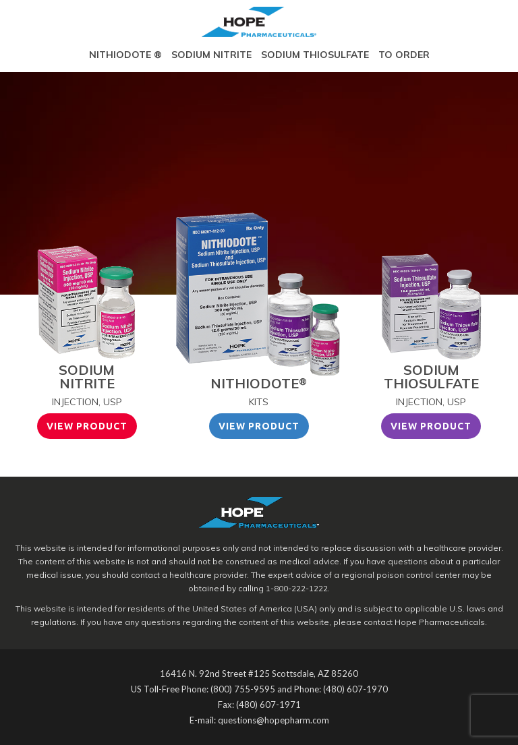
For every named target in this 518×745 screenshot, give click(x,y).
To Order (404, 55)
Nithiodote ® (125, 55)
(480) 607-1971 (268, 704)
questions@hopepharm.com (273, 720)
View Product (87, 426)
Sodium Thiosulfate (315, 55)
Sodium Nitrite (211, 55)
